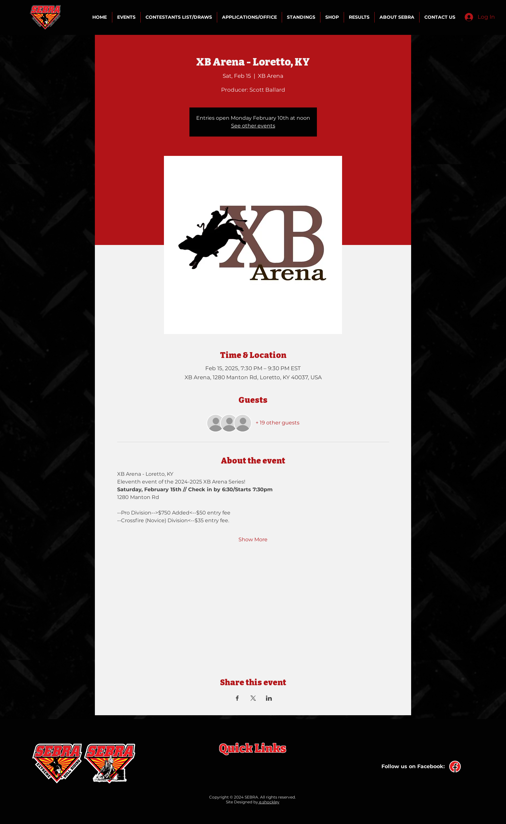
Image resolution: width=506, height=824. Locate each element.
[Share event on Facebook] (237, 698)
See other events (253, 126)
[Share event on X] (253, 698)
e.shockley (268, 801)
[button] (126, 17)
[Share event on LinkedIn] (269, 698)
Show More (253, 539)
